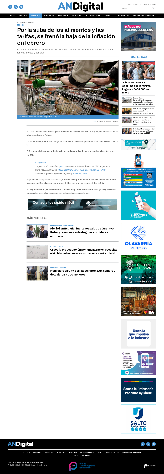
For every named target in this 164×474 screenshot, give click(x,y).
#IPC (62, 166)
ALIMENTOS (101, 121)
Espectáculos (122, 16)
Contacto (86, 456)
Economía (35, 16)
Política (23, 16)
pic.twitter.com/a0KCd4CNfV (92, 170)
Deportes (76, 16)
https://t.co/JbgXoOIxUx (68, 170)
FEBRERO (108, 121)
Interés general (93, 16)
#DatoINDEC (41, 163)
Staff (76, 456)
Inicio (12, 16)
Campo (108, 16)
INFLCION (115, 121)
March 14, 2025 (80, 173)
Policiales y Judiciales (143, 16)
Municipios (63, 16)
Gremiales (49, 16)
